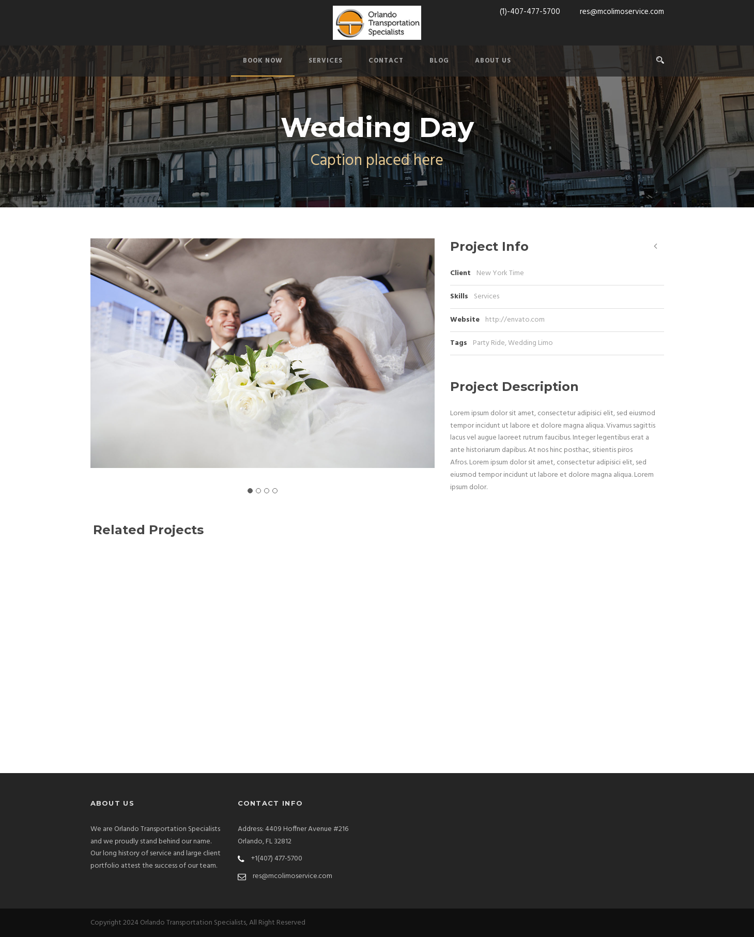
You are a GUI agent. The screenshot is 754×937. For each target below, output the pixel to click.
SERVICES (326, 60)
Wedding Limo (530, 343)
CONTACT (386, 60)
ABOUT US (493, 60)
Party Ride (489, 343)
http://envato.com (515, 320)
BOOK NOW (263, 60)
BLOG (439, 60)
